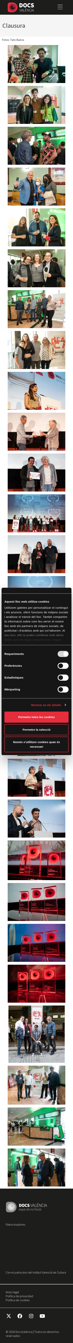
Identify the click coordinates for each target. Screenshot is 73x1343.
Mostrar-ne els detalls (46, 705)
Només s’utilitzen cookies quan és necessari (36, 744)
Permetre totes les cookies (36, 717)
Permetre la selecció (36, 729)
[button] (60, 7)
